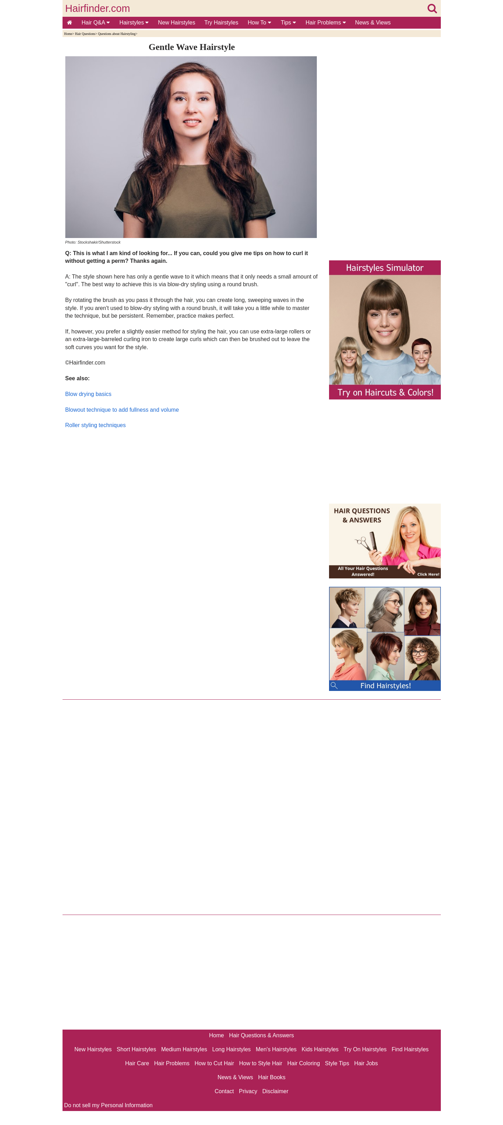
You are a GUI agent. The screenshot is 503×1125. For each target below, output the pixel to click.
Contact (224, 1091)
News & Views (373, 23)
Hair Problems (326, 23)
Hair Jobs (366, 1063)
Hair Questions (85, 34)
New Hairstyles (176, 23)
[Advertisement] (192, 505)
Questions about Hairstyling (117, 34)
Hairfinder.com (97, 8)
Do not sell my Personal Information (108, 1105)
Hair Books (271, 1077)
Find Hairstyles (410, 1049)
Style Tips (337, 1063)
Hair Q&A (96, 23)
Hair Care (137, 1063)
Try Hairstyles (221, 23)
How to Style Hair (260, 1063)
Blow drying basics (88, 394)
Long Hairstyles (231, 1049)
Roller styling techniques (95, 425)
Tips (288, 23)
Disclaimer (275, 1091)
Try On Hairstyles (365, 1049)
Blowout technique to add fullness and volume (122, 410)
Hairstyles (134, 23)
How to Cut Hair (214, 1063)
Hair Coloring (303, 1063)
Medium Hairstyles (184, 1049)
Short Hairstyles (136, 1049)
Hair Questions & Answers (261, 1035)
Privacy (248, 1091)
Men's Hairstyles (276, 1049)
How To (259, 23)
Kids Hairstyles (320, 1049)
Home (68, 34)
